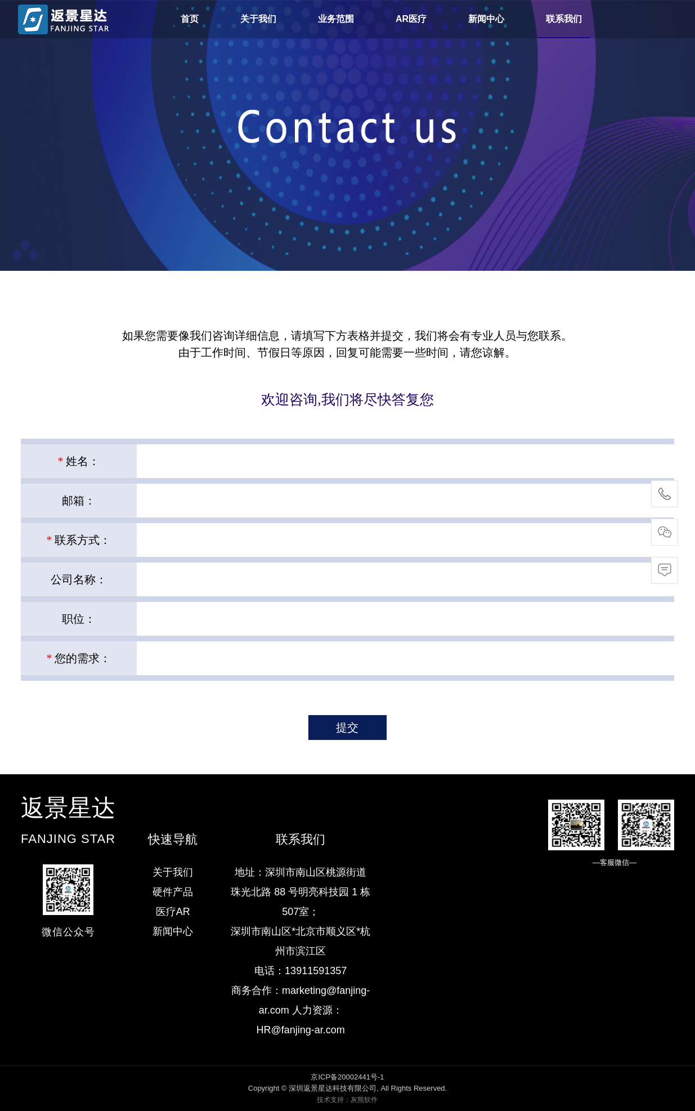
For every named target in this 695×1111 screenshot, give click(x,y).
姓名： (78, 461)
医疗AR (173, 911)
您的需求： (78, 658)
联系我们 (564, 19)
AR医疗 (411, 19)
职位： (79, 619)
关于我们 (258, 19)
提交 (347, 727)
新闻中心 (486, 19)
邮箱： (79, 500)
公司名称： (79, 579)
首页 (190, 19)
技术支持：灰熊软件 (347, 1100)
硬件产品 (173, 892)
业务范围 (336, 19)
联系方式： (78, 540)
